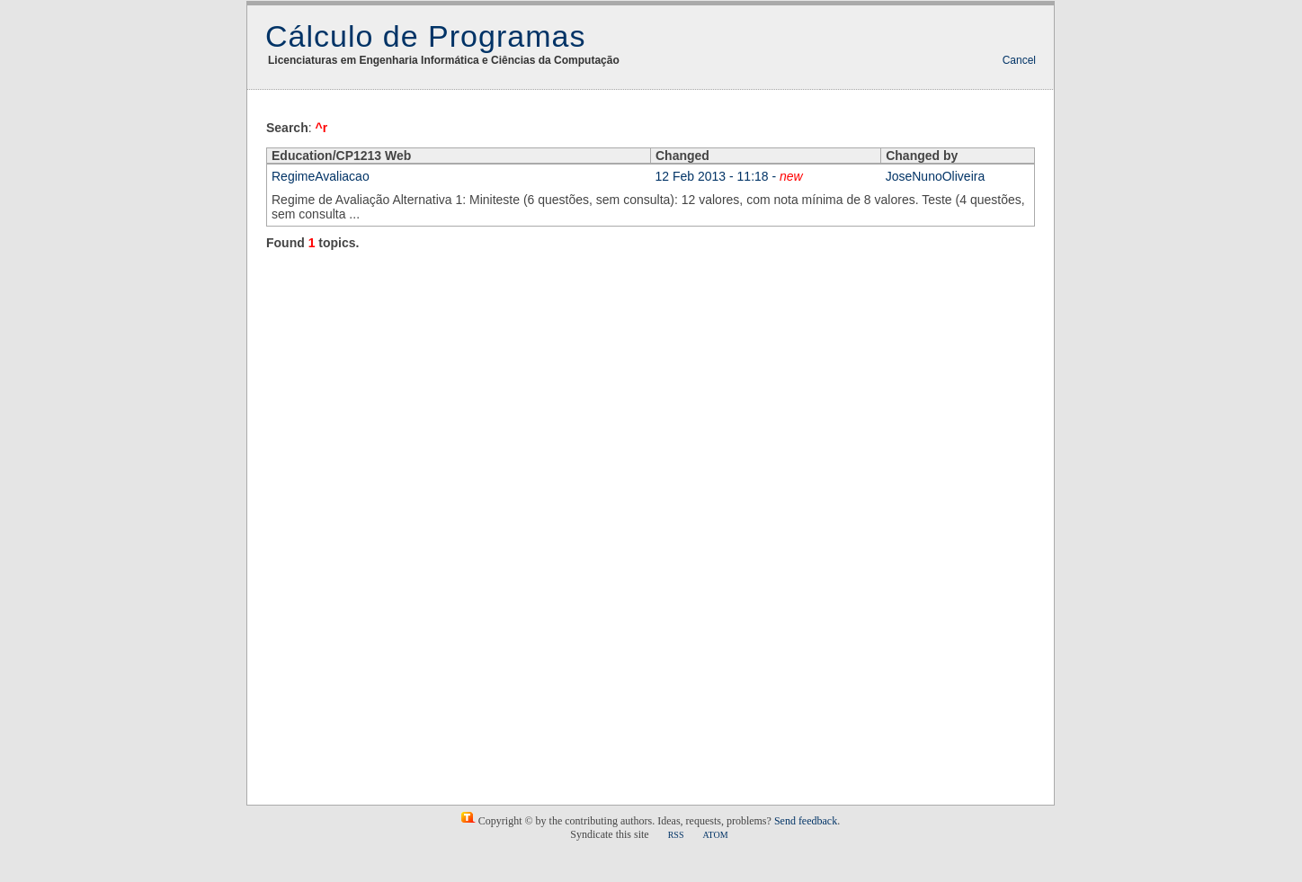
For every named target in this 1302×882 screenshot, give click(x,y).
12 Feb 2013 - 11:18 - (729, 176)
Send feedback (805, 821)
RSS (676, 835)
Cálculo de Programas (425, 36)
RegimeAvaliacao (321, 176)
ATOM (714, 835)
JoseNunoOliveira (935, 176)
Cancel (1019, 60)
